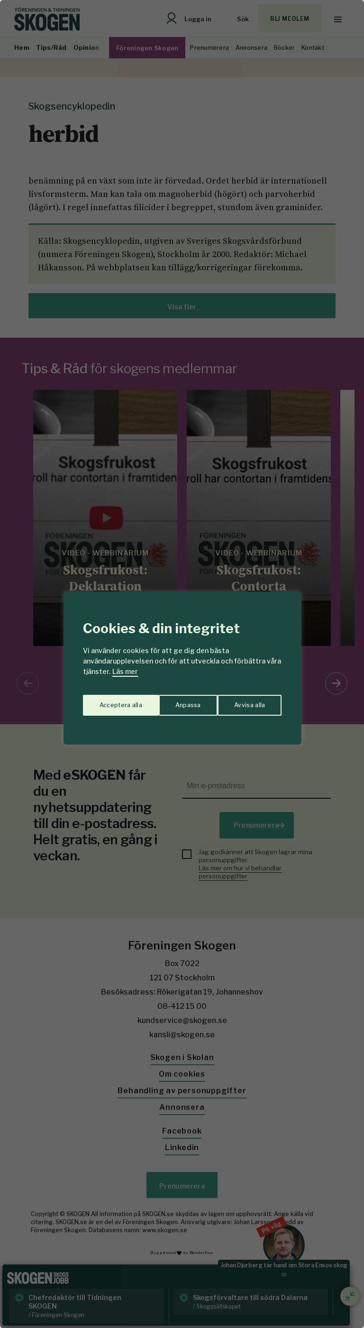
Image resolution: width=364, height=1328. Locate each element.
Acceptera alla (244, 701)
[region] (182, 664)
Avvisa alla (172, 701)
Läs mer (125, 671)
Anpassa (110, 701)
